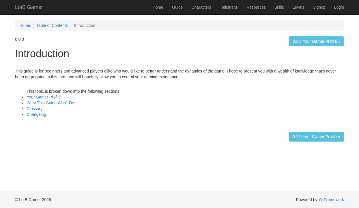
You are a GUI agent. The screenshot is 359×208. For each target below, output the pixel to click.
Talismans (229, 7)
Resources (256, 7)
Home (158, 7)
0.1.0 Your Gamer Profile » (316, 41)
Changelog (36, 114)
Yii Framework (331, 199)
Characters (201, 7)
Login (339, 7)
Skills (279, 7)
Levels (298, 7)
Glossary (34, 108)
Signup (319, 7)
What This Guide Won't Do (50, 103)
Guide (177, 7)
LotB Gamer (29, 7)
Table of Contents (52, 25)
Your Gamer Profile (44, 97)
